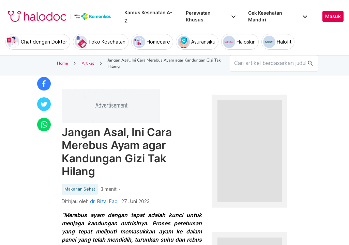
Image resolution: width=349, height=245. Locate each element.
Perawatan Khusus (211, 16)
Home (62, 63)
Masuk (333, 16)
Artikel (87, 63)
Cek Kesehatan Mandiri (278, 16)
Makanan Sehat (79, 189)
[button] (44, 84)
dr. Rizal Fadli (105, 201)
